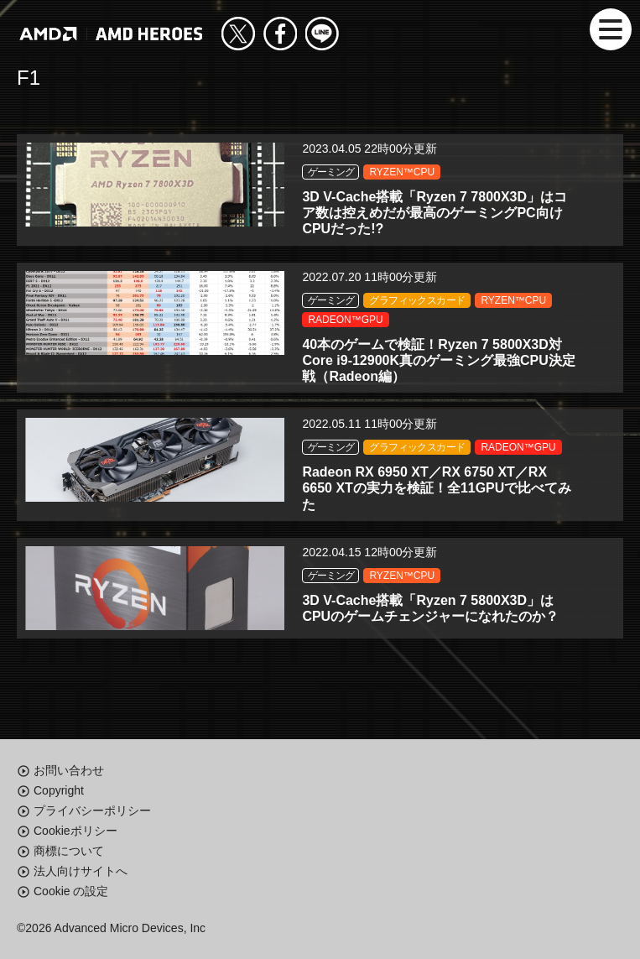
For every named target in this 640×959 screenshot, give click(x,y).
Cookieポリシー (75, 831)
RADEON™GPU (345, 320)
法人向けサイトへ (80, 871)
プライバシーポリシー (92, 810)
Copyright (59, 790)
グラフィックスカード (417, 300)
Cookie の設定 (71, 891)
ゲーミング (330, 172)
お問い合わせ (69, 770)
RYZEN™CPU (401, 172)
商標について (69, 851)
